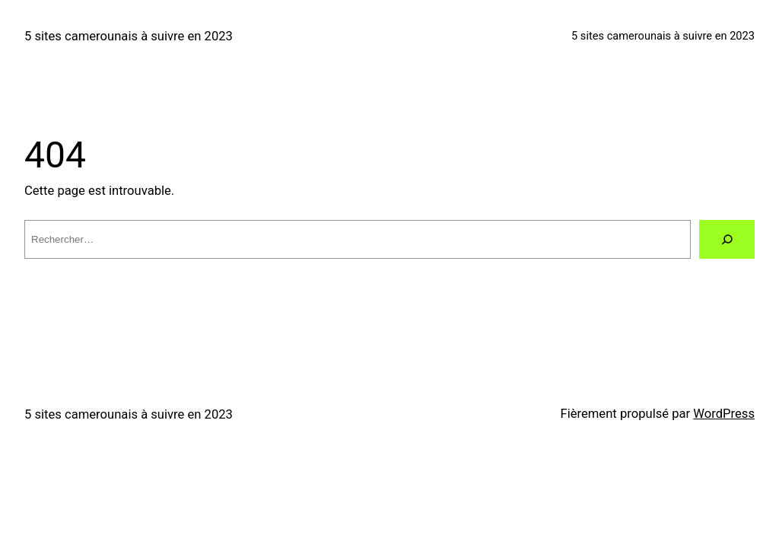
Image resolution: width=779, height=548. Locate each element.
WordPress (724, 413)
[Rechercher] (727, 239)
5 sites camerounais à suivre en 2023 (128, 36)
